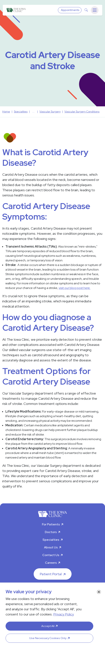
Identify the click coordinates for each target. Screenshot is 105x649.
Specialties (50, 540)
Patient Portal (51, 574)
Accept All (47, 626)
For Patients (51, 524)
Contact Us (50, 555)
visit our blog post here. (74, 288)
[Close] (99, 592)
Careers (51, 563)
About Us (51, 547)
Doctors (51, 532)
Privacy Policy (63, 614)
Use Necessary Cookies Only (47, 638)
